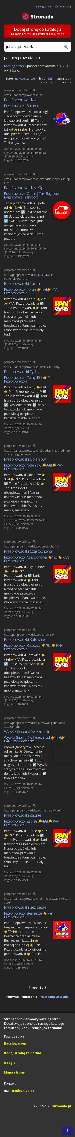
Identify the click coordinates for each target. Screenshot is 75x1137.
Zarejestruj (63, 6)
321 (44, 78)
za (69, 78)
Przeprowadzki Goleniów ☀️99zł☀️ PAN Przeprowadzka (33, 467)
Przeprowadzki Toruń (22, 283)
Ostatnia (62, 997)
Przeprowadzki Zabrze (22, 815)
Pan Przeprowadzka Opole (26, 187)
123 (50, 78)
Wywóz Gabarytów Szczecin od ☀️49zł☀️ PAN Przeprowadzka (34, 739)
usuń (64, 66)
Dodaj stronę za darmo (22, 1053)
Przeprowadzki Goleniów (25, 459)
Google (9, 1062)
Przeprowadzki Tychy (21, 371)
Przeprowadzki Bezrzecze (25, 907)
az (66, 78)
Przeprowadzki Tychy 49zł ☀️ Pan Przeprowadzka (28, 379)
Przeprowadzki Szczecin (21, 105)
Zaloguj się (44, 6)
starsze (30, 78)
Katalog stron (14, 66)
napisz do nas (23, 1090)
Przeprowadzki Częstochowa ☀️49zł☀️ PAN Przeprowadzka (36, 559)
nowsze (20, 78)
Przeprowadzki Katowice (24, 639)
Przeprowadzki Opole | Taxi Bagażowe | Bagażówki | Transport (34, 195)
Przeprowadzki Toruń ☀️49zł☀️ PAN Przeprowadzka (31, 291)
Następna (47, 997)
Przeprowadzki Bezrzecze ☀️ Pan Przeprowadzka (28, 915)
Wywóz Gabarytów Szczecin (27, 731)
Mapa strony (14, 1072)
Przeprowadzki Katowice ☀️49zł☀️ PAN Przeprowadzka (33, 647)
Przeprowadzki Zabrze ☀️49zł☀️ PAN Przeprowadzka (31, 823)
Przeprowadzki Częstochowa (28, 551)
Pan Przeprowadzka (20, 99)
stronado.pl (61, 1106)
